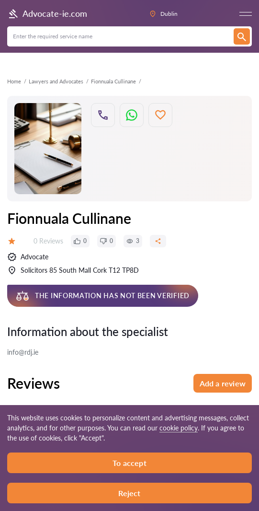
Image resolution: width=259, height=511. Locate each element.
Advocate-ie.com (47, 14)
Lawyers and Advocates (56, 81)
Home (14, 81)
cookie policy (178, 428)
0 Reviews (48, 241)
